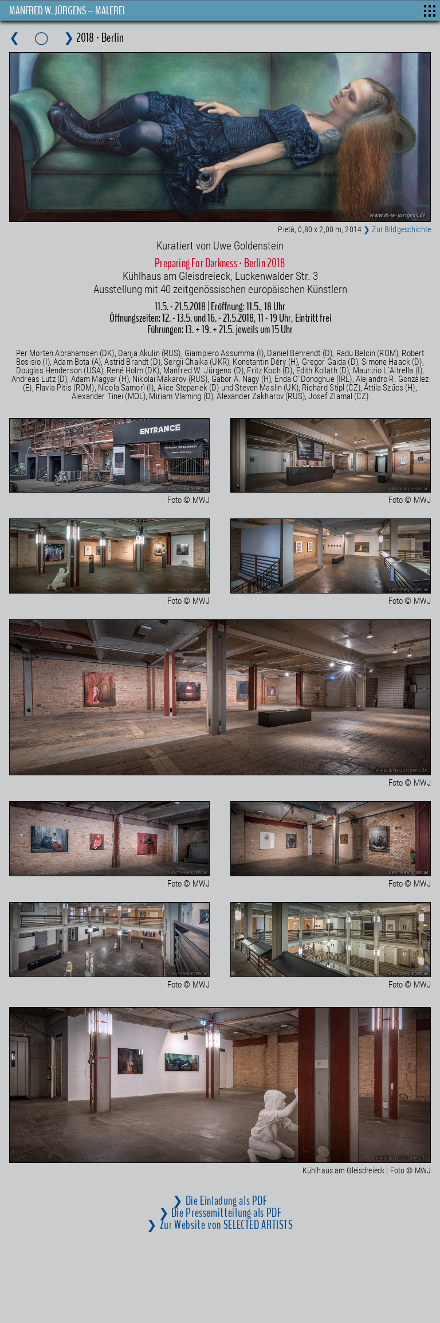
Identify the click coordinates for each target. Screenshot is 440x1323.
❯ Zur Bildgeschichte (397, 229)
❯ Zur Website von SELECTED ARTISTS (220, 1225)
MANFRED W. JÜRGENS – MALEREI (67, 10)
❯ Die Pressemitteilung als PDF (220, 1213)
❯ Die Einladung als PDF (220, 1201)
